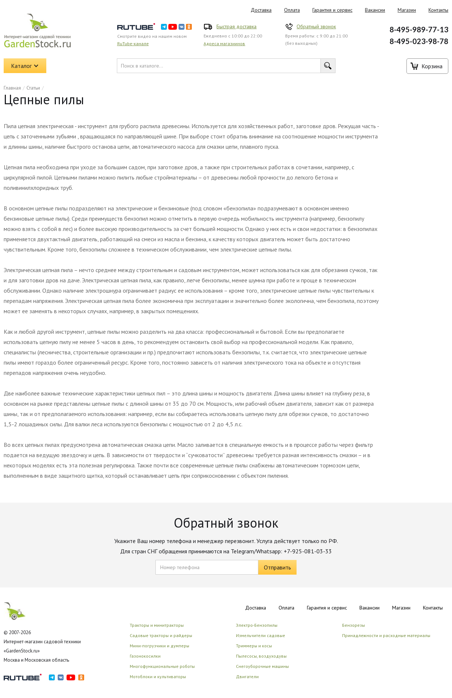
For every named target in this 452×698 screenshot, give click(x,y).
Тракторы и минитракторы (157, 625)
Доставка (261, 10)
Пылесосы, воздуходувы (261, 656)
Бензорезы (353, 625)
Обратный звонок (316, 26)
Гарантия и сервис (332, 10)
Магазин (407, 10)
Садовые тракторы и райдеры (161, 635)
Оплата (292, 10)
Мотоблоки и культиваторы (158, 676)
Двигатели (247, 676)
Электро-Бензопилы (256, 625)
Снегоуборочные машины (262, 666)
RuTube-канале (133, 43)
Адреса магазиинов (224, 43)
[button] (25, 65)
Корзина (431, 66)
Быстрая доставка (236, 26)
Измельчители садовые (260, 635)
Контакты (433, 607)
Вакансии (375, 10)
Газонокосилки (145, 656)
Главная (12, 87)
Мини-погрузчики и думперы (159, 645)
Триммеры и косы (254, 645)
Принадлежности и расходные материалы (386, 635)
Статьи (33, 87)
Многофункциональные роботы (162, 666)
